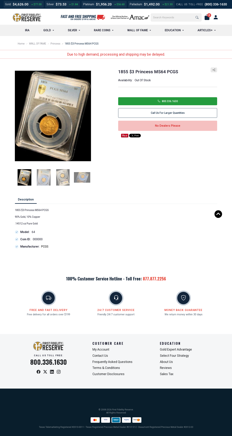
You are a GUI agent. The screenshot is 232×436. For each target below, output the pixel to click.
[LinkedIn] (52, 372)
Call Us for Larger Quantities (168, 112)
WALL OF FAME (37, 43)
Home (21, 43)
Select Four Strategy (174, 355)
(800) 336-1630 (216, 4)
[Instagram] (59, 372)
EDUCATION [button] (173, 30)
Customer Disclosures (108, 374)
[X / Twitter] (45, 372)
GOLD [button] (47, 30)
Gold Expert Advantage (176, 349)
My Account (100, 349)
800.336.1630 (168, 101)
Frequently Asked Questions (112, 362)
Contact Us (100, 355)
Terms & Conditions (106, 368)
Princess (55, 43)
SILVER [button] (72, 30)
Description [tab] (26, 199)
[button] (207, 17)
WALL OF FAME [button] (137, 30)
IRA (27, 30)
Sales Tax (166, 374)
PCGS (44, 246)
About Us (166, 362)
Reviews (166, 368)
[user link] (215, 17)
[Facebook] (38, 372)
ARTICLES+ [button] (205, 30)
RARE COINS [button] (102, 30)
